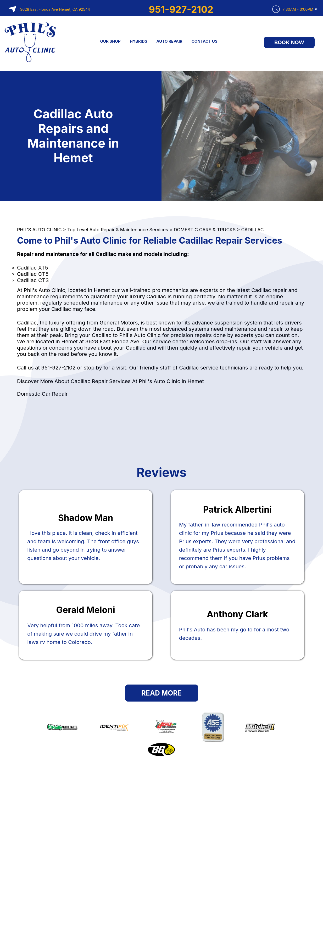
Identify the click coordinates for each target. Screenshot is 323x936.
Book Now (289, 42)
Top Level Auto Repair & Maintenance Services (117, 229)
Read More (161, 693)
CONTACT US (205, 41)
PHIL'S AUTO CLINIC (39, 229)
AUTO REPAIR (169, 41)
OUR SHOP (110, 41)
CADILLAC (252, 229)
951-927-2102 (181, 9)
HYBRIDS (138, 41)
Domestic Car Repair (42, 394)
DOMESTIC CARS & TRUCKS (205, 229)
